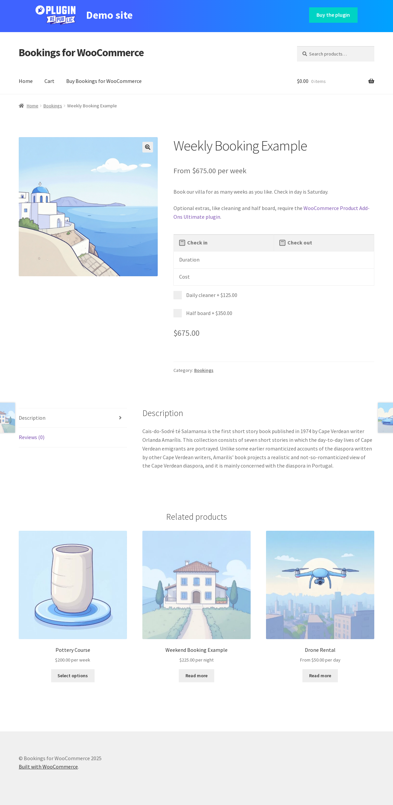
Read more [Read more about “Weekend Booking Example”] (196, 676)
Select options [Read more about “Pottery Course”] (72, 676)
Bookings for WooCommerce (81, 52)
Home (26, 81)
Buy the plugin (333, 14)
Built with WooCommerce (48, 766)
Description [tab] (32, 417)
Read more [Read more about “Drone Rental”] (320, 676)
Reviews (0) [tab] (31, 437)
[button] (147, 147)
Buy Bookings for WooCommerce (104, 81)
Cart (49, 81)
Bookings (52, 106)
